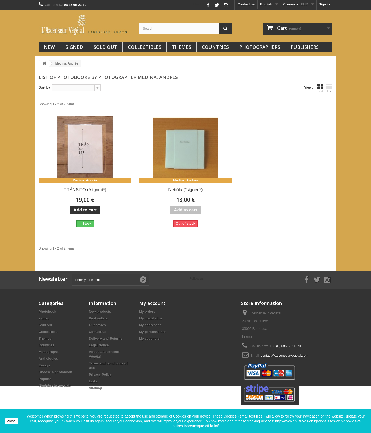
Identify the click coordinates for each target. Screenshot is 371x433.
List (329, 88)
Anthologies (48, 358)
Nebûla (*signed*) (185, 189)
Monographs (49, 352)
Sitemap (95, 388)
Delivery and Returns (105, 338)
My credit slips (150, 318)
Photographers (259, 47)
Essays (44, 365)
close (11, 421)
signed (74, 47)
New (49, 47)
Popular (45, 379)
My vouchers (149, 338)
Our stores (97, 325)
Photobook (47, 312)
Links (93, 381)
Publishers (305, 47)
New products (100, 312)
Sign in (324, 4)
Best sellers (98, 318)
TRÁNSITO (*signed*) (85, 189)
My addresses (150, 325)
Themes (181, 47)
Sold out (105, 47)
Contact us (246, 4)
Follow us (197, 4)
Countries (215, 47)
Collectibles (144, 47)
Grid (320, 88)
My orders (147, 312)
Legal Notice (99, 345)
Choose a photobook (55, 372)
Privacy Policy (100, 374)
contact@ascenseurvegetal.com (284, 355)
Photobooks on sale (55, 385)
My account (152, 303)
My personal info (152, 332)
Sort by (44, 87)
